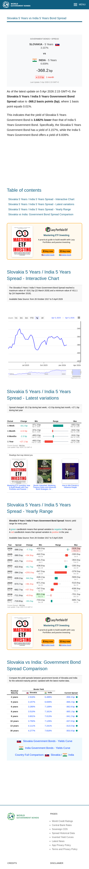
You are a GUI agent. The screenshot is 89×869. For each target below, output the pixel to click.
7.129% (48, 721)
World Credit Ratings (62, 821)
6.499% (48, 697)
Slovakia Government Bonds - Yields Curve (47, 741)
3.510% (31, 711)
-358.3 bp (70, 697)
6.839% (48, 702)
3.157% (31, 702)
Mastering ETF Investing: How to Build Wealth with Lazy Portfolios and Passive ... (18, 487)
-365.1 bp (70, 711)
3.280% (31, 706)
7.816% (48, 731)
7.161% (48, 711)
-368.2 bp (70, 702)
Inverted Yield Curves (63, 837)
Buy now (48, 251)
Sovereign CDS (60, 829)
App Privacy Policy (61, 845)
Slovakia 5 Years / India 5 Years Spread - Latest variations (41, 204)
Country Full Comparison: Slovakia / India (44, 754)
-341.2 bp (70, 716)
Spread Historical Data (63, 833)
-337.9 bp (70, 721)
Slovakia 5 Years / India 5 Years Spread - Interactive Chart (41, 199)
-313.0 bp (70, 726)
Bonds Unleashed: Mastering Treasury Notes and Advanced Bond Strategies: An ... (44, 487)
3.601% (31, 716)
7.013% (48, 716)
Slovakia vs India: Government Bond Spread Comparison (40, 214)
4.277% (31, 731)
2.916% (31, 697)
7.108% (48, 706)
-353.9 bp (70, 731)
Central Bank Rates (62, 825)
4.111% (31, 726)
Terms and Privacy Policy (64, 849)
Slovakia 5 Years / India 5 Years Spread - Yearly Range (39, 209)
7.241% (48, 726)
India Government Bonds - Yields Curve (47, 748)
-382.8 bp (70, 706)
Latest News (58, 841)
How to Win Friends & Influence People (70, 486)
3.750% (31, 721)
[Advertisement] (44, 28)
